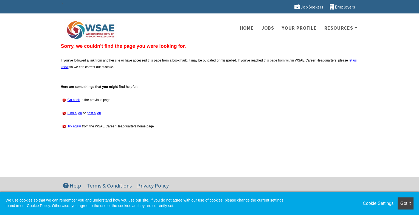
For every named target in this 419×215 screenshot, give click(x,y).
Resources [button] (338, 28)
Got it (405, 203)
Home (247, 28)
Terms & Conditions (109, 185)
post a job (94, 113)
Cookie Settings (378, 203)
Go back (74, 100)
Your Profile (299, 28)
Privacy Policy (153, 185)
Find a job (75, 113)
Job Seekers (308, 6)
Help (72, 185)
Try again (74, 126)
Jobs (267, 28)
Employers (342, 6)
